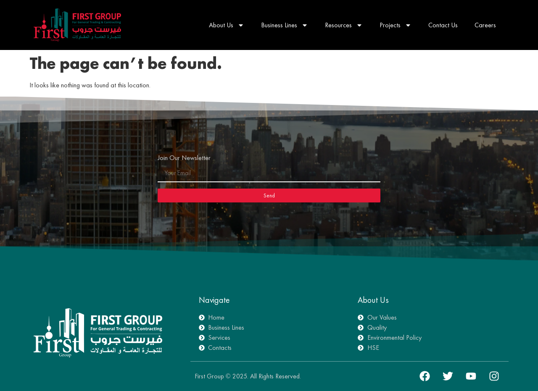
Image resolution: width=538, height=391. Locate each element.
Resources (344, 25)
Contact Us (443, 25)
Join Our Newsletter (184, 158)
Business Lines (284, 25)
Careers (485, 25)
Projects (395, 25)
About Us (226, 25)
